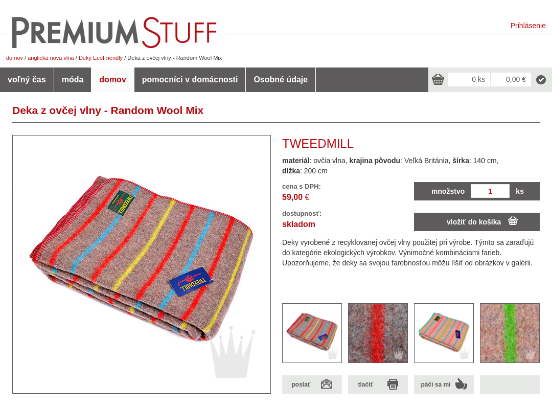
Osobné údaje (281, 79)
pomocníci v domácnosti (190, 79)
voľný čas (27, 79)
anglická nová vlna (51, 58)
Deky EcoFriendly (101, 58)
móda (73, 79)
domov (14, 58)
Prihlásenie (528, 25)
